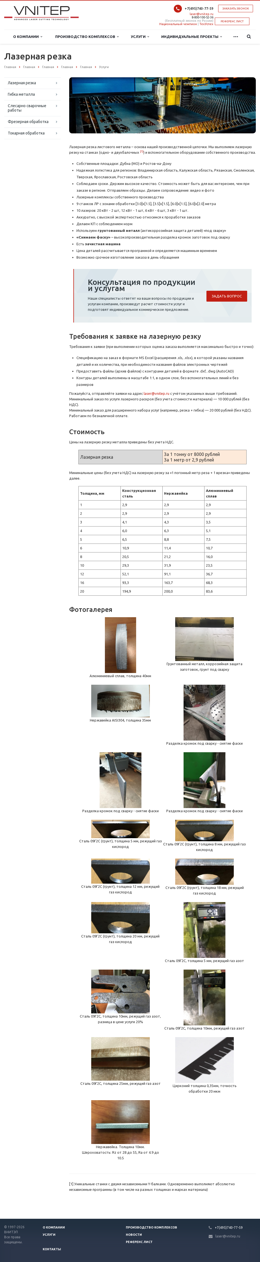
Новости (134, 1234)
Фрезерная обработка (28, 121)
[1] (141, 151)
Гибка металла (21, 94)
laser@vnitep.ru (201, 14)
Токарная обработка (26, 133)
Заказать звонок (235, 8)
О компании (54, 1227)
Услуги (140, 37)
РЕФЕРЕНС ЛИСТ (232, 21)
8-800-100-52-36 (202, 17)
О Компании (27, 37)
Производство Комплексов (151, 1227)
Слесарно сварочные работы (27, 108)
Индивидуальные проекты (191, 37)
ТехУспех (206, 24)
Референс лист (139, 1242)
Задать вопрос (227, 296)
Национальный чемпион (178, 24)
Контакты (52, 1249)
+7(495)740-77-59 (199, 8)
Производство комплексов (87, 37)
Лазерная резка (22, 83)
